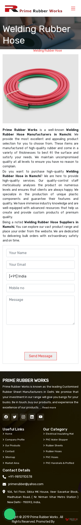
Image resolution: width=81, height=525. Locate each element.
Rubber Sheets (53, 445)
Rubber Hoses (52, 451)
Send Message (40, 356)
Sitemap (9, 457)
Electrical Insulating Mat (58, 433)
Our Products (11, 445)
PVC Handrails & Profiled (58, 463)
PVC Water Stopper (55, 439)
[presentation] (35, 336)
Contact (8, 451)
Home (23, 50)
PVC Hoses (50, 457)
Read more (49, 407)
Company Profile (14, 439)
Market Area (11, 463)
